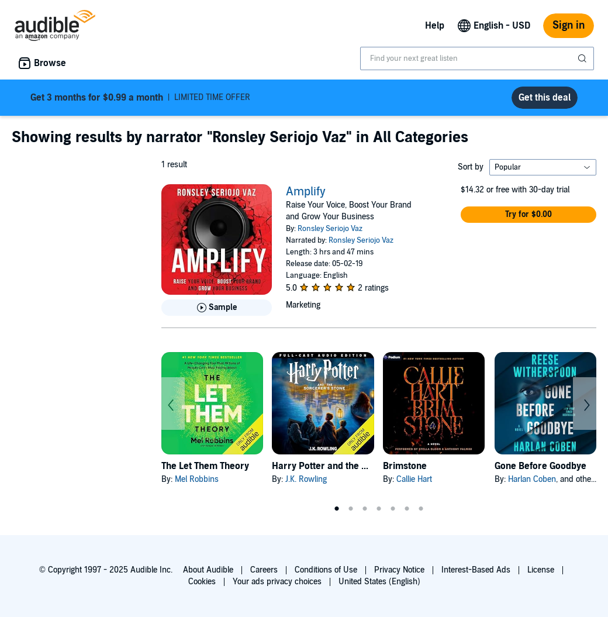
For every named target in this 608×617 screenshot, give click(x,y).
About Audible (208, 570)
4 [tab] (379, 509)
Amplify (306, 192)
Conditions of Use (326, 570)
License (540, 570)
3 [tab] (365, 509)
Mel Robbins (197, 479)
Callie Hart (414, 479)
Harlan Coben (532, 479)
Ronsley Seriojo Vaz (330, 228)
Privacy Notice (399, 570)
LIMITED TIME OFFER (140, 97)
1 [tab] (337, 509)
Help (434, 26)
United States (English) (379, 582)
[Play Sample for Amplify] (216, 307)
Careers (264, 570)
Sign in (568, 25)
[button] (528, 214)
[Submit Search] (583, 58)
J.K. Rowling (306, 479)
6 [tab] (407, 509)
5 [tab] (393, 509)
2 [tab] (351, 509)
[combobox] (477, 58)
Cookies (202, 582)
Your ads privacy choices (277, 582)
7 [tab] (421, 509)
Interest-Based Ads (475, 570)
